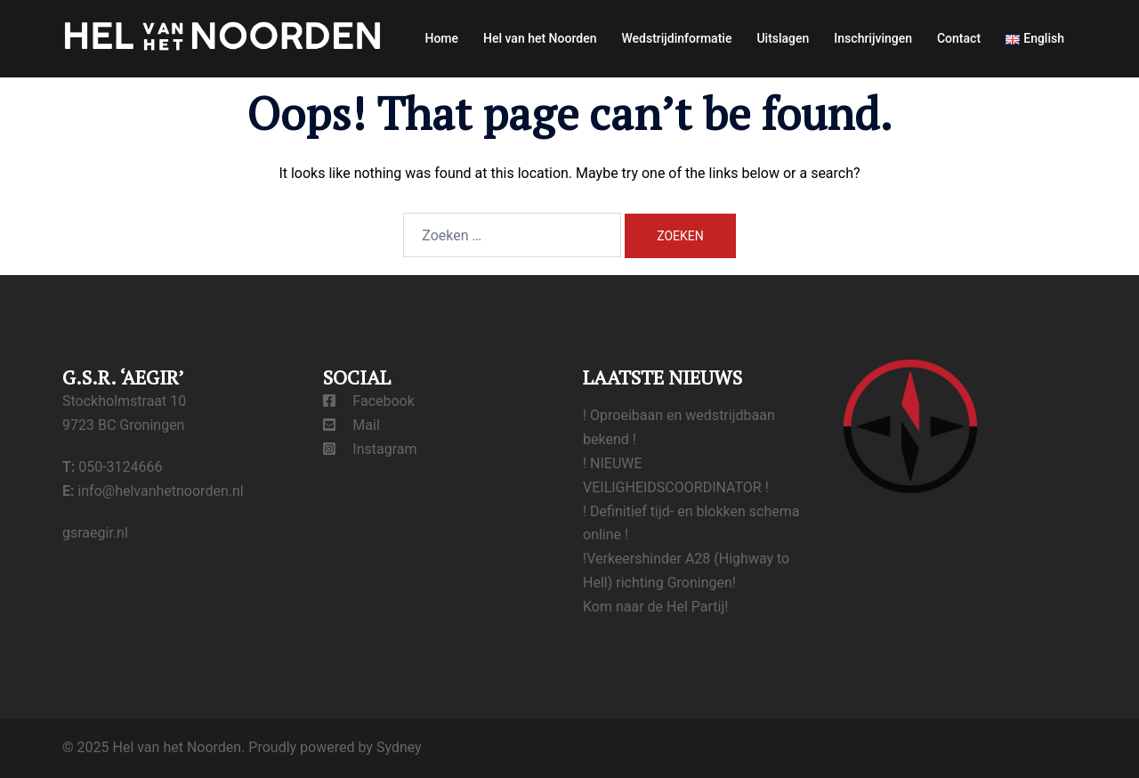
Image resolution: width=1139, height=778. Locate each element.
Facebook (369, 401)
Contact (959, 38)
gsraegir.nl (95, 532)
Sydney (399, 747)
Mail (351, 425)
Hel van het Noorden (539, 38)
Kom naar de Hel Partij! (655, 606)
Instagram (370, 449)
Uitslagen (782, 38)
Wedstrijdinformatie (676, 38)
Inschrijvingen (873, 38)
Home (441, 38)
